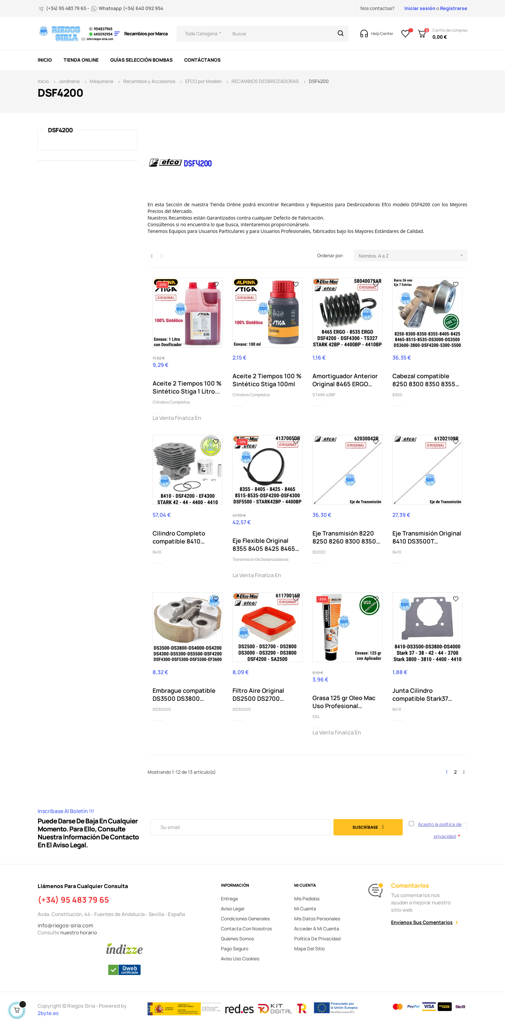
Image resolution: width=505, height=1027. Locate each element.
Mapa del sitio (309, 948)
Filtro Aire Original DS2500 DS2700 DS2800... (258, 694)
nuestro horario (78, 932)
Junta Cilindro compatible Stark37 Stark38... (420, 694)
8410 (157, 552)
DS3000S (162, 709)
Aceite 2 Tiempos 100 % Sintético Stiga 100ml (267, 380)
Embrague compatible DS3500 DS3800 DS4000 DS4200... (184, 694)
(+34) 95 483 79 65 (73, 899)
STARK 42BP (323, 395)
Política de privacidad (317, 938)
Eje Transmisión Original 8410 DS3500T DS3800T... (426, 537)
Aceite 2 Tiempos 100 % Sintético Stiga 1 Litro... (187, 387)
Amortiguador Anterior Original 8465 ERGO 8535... (345, 380)
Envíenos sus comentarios (422, 922)
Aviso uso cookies (240, 958)
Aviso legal (232, 908)
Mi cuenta (305, 908)
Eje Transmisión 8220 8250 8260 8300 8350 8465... (344, 537)
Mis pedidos (306, 898)
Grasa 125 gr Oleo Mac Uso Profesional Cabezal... (343, 702)
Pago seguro (234, 948)
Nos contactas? (377, 8)
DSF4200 (60, 130)
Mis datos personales (317, 918)
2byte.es (49, 1013)
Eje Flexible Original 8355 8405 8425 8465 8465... (264, 544)
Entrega (229, 898)
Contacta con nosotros (246, 928)
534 (315, 716)
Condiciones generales (245, 918)
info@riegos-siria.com (65, 925)
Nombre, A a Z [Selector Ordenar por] (413, 255)
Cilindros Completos (171, 402)
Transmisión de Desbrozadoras (260, 559)
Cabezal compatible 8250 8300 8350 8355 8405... (423, 380)
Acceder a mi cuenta (316, 928)
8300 (397, 395)
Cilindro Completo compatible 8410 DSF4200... (179, 537)
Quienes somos (237, 938)
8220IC (319, 552)
